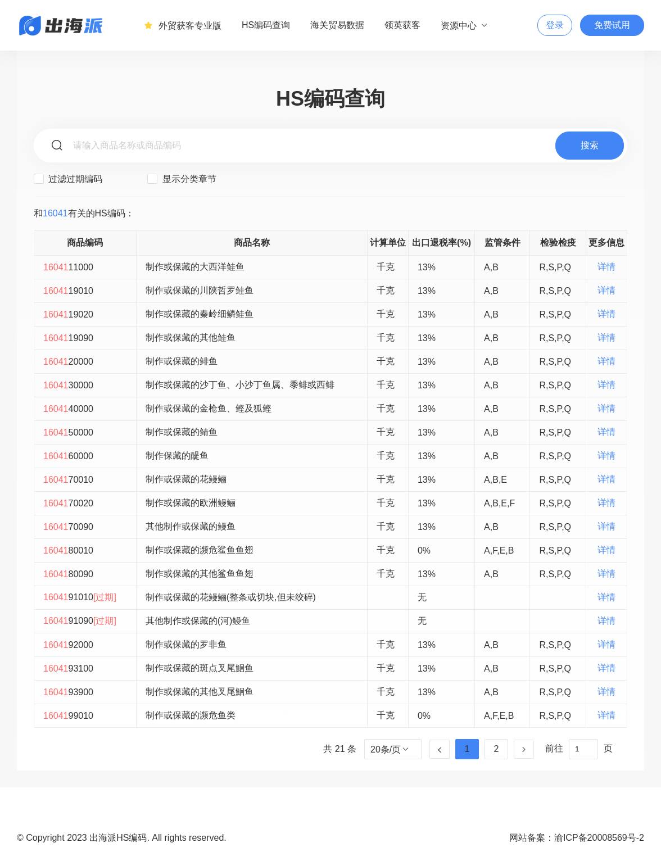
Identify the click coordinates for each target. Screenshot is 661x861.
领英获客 (402, 25)
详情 (606, 266)
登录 (555, 25)
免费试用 (612, 25)
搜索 (590, 145)
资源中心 (464, 25)
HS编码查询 (266, 25)
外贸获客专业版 (182, 25)
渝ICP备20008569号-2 (599, 837)
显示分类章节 (181, 179)
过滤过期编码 (68, 179)
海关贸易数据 (337, 25)
